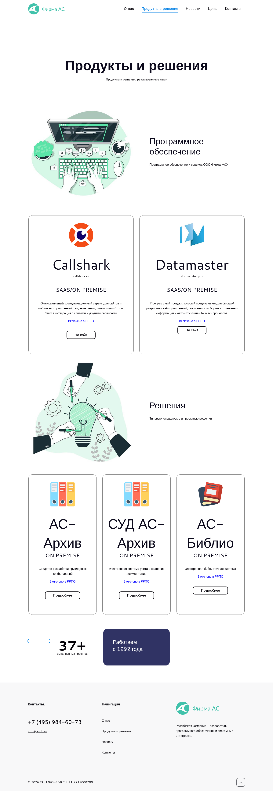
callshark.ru (81, 276)
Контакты (108, 752)
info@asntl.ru (37, 731)
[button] (81, 335)
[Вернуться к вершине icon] (240, 782)
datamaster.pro (191, 276)
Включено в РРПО (81, 321)
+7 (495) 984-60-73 (55, 722)
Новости (108, 742)
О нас (106, 720)
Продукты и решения (116, 731)
